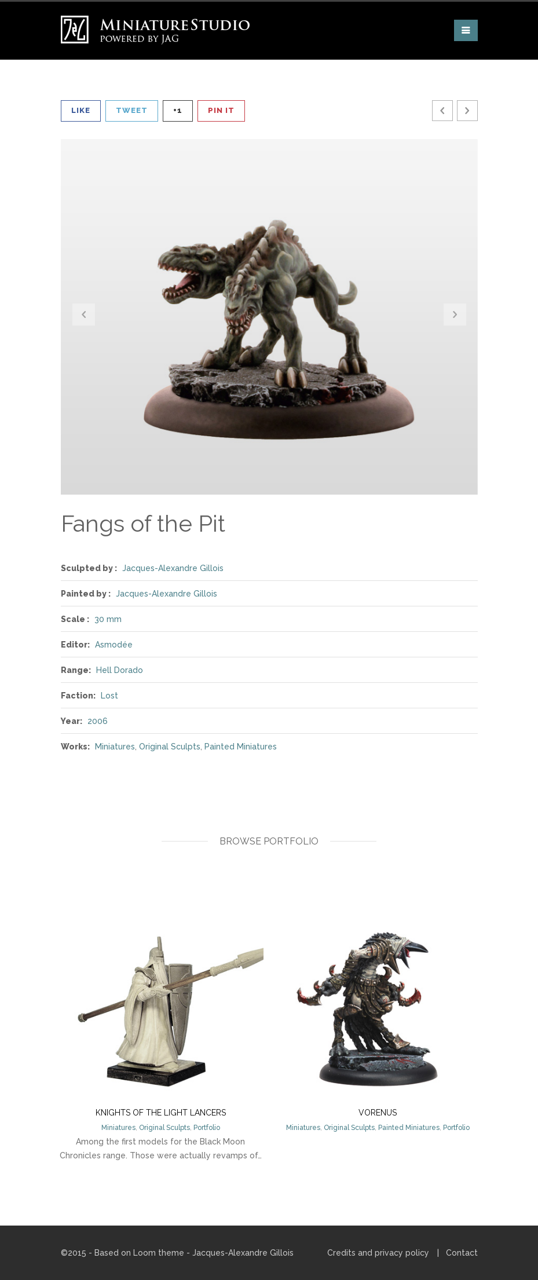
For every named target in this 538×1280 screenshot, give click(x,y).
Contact (462, 1252)
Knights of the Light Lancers (161, 1112)
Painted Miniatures (240, 746)
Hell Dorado (119, 670)
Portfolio (206, 1128)
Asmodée (114, 644)
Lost (109, 695)
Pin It (221, 110)
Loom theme (158, 1252)
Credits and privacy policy (378, 1252)
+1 (177, 110)
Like (80, 110)
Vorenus (377, 1112)
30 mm (108, 619)
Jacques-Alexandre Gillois (173, 568)
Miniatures (115, 746)
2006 (97, 721)
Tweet (132, 110)
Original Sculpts (169, 746)
